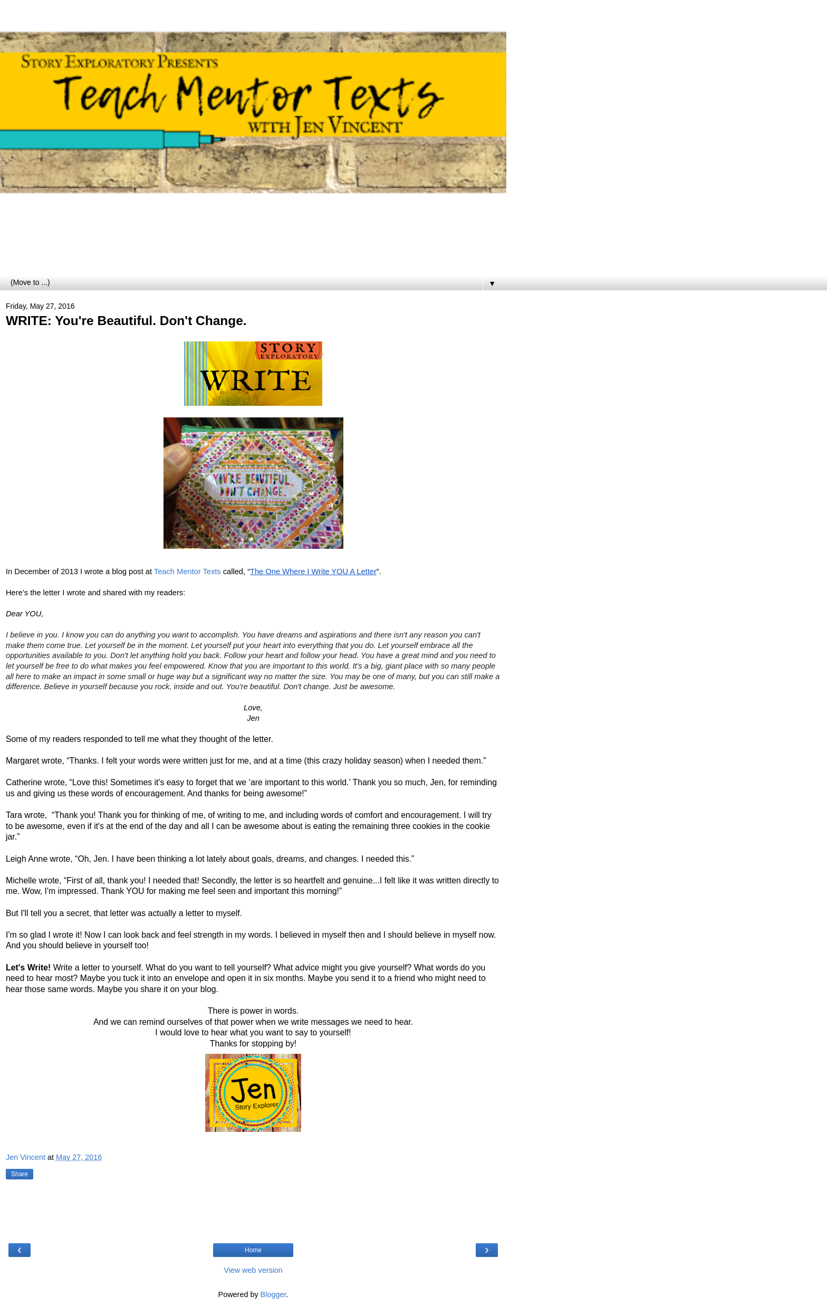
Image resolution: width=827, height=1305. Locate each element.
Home (253, 1250)
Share (19, 1174)
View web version (253, 1270)
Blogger (273, 1294)
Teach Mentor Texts (187, 571)
